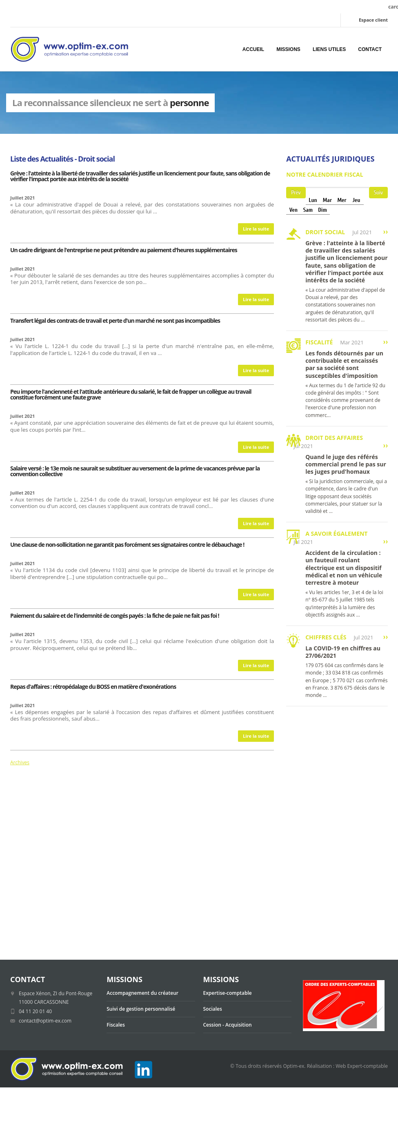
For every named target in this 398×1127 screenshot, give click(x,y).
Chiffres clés (325, 637)
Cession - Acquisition (227, 1024)
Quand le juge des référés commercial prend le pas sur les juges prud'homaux (345, 464)
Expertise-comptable (227, 992)
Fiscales (116, 1024)
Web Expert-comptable (362, 1066)
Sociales (212, 1008)
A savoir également (336, 533)
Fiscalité (319, 342)
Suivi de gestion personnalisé (141, 1008)
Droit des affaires (334, 437)
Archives (19, 762)
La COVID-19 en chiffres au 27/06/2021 (342, 651)
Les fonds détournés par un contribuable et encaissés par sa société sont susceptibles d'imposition (344, 364)
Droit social (325, 232)
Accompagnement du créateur (142, 992)
